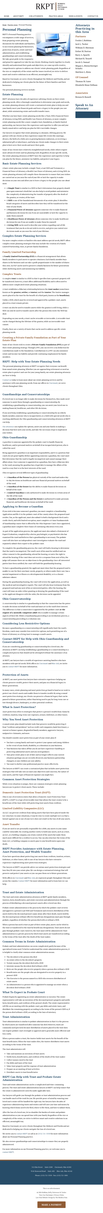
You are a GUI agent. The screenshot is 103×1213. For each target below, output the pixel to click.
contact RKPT (13, 666)
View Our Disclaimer (46, 1195)
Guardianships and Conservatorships (26, 394)
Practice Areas (56, 16)
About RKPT (18, 16)
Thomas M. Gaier (83, 81)
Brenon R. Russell (83, 97)
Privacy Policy (59, 1195)
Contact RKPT (24, 881)
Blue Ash (55, 663)
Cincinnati (53, 383)
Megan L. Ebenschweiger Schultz (86, 67)
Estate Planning (13, 94)
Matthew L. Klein (83, 72)
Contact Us (93, 16)
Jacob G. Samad (82, 62)
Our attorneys (8, 426)
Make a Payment (51, 1204)
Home (6, 16)
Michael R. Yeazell (83, 58)
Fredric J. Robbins (83, 40)
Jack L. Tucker (81, 44)
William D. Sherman (84, 47)
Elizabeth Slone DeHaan (86, 85)
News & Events (75, 16)
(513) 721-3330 (44, 1133)
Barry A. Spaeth (82, 55)
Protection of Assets (15, 674)
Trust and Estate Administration (23, 892)
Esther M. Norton (83, 51)
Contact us (7, 380)
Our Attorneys (36, 16)
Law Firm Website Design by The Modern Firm (51, 1197)
